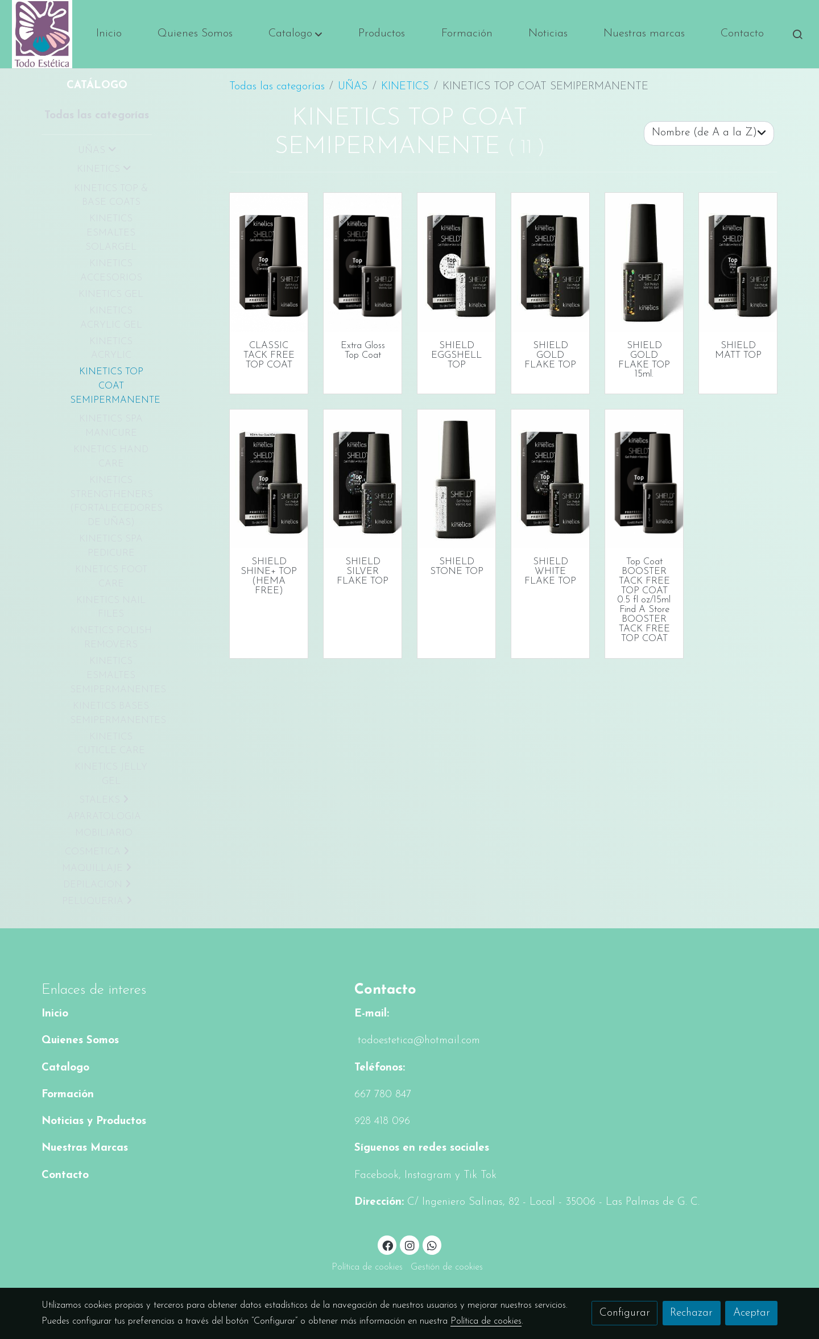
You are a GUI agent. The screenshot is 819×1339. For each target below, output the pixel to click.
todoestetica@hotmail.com (417, 1040)
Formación (68, 1094)
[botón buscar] (797, 34)
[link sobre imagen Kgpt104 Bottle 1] (644, 262)
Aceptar (751, 1313)
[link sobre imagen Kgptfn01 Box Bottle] (269, 262)
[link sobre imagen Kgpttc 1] (269, 479)
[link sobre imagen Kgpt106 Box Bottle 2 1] (738, 262)
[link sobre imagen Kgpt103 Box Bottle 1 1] (550, 479)
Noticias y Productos (94, 1121)
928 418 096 (382, 1121)
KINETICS (405, 86)
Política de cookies (367, 1267)
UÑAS (352, 86)
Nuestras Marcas (85, 1148)
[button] (295, 34)
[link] (42, 34)
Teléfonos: (379, 1068)
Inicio (55, 1014)
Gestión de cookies (447, 1267)
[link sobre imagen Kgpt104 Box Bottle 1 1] (550, 262)
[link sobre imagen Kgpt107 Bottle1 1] (456, 479)
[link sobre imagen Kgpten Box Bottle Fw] (363, 262)
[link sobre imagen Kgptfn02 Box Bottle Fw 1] (644, 479)
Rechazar (691, 1313)
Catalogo (65, 1068)
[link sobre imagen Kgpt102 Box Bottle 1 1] (363, 479)
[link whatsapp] (432, 1244)
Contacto (65, 1175)
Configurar (624, 1313)
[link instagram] (409, 1244)
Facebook (376, 1175)
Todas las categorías (277, 86)
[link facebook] (388, 1244)
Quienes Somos (80, 1040)
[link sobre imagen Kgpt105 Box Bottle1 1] (456, 262)
